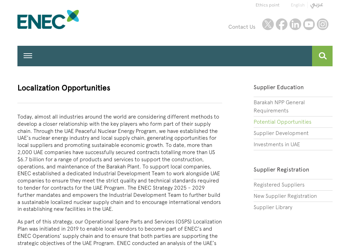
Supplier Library (273, 207)
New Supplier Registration (285, 196)
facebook (281, 24)
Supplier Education (279, 87)
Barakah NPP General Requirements (279, 106)
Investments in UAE (277, 144)
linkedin (295, 24)
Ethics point (268, 5)
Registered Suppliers (279, 184)
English (298, 5)
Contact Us (241, 27)
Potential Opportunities (282, 122)
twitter (268, 24)
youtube (309, 24)
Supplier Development (281, 133)
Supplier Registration (281, 169)
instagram (322, 24)
